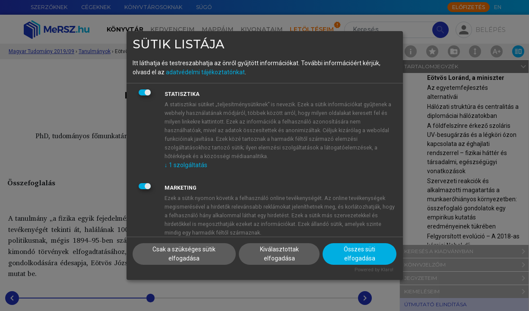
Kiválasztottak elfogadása (279, 254)
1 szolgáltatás (186, 165)
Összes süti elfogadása (359, 254)
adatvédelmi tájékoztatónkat (205, 72)
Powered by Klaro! (374, 270)
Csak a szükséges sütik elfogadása (183, 254)
